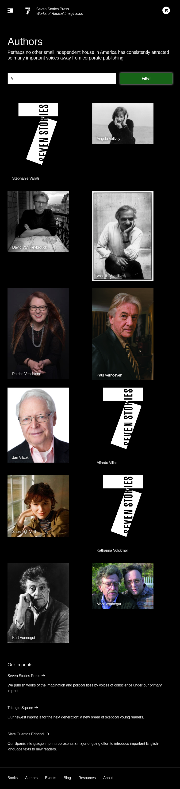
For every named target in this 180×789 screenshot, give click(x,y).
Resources (87, 778)
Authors (31, 778)
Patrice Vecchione (26, 374)
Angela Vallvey (108, 139)
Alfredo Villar (107, 463)
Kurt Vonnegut (23, 638)
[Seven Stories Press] (27, 11)
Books (13, 778)
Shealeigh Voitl (24, 532)
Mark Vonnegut (109, 604)
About (108, 778)
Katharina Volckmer (112, 550)
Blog (67, 778)
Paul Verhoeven (109, 375)
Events (50, 778)
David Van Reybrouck (29, 247)
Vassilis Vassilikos (111, 276)
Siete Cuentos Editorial (26, 734)
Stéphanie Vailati (25, 178)
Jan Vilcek (20, 458)
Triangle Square (20, 708)
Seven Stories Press (52, 9)
